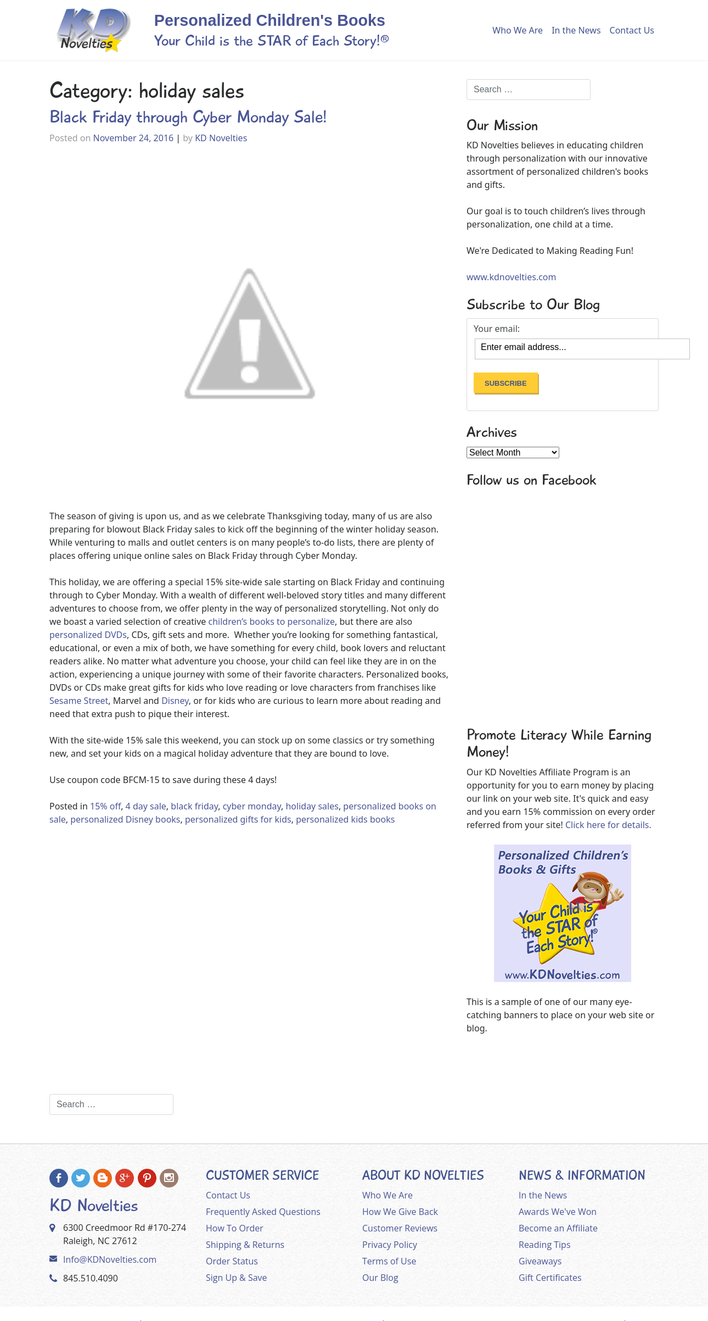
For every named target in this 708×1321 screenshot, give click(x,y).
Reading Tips (545, 1245)
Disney (175, 701)
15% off (105, 806)
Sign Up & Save (236, 1278)
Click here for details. (608, 825)
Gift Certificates (550, 1278)
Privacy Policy (389, 1245)
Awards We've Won (558, 1212)
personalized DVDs (88, 635)
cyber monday (252, 806)
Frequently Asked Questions (263, 1212)
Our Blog (380, 1278)
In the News (576, 30)
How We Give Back (400, 1212)
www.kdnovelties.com (512, 277)
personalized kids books (345, 819)
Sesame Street (78, 701)
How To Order (234, 1228)
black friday (194, 806)
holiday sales (311, 806)
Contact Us (632, 30)
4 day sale (146, 806)
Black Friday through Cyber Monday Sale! (188, 117)
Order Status (232, 1261)
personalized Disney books (125, 819)
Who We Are (517, 30)
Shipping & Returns (245, 1245)
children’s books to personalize (270, 621)
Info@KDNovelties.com (109, 1259)
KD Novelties (221, 138)
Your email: (497, 328)
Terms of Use (389, 1261)
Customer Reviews (399, 1228)
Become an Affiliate (558, 1228)
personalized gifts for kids (238, 819)
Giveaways (540, 1261)
